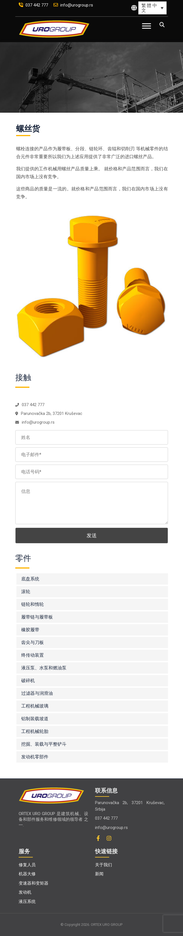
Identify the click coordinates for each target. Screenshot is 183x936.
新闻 (99, 873)
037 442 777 (34, 5)
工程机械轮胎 (34, 731)
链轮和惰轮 (32, 604)
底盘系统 (30, 579)
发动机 (25, 892)
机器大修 (27, 873)
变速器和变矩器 (33, 883)
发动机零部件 (34, 756)
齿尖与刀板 (32, 642)
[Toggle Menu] (146, 26)
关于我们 (103, 864)
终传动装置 (32, 655)
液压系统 (27, 901)
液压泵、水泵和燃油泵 (43, 668)
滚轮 (25, 591)
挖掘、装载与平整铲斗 (43, 744)
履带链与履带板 (37, 617)
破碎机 (28, 680)
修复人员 (27, 864)
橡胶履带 (30, 629)
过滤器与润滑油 (37, 693)
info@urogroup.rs (73, 5)
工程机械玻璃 (34, 706)
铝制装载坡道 (34, 718)
